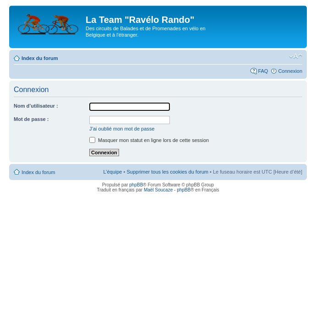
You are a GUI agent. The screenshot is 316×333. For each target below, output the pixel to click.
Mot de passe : (31, 119)
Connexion (290, 71)
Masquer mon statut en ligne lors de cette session (149, 140)
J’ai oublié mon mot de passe (121, 128)
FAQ (263, 71)
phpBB (136, 184)
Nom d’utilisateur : (36, 106)
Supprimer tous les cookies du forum (167, 172)
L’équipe (112, 172)
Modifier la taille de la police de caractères (295, 56)
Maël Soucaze (158, 189)
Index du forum (40, 58)
